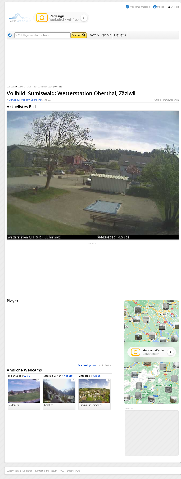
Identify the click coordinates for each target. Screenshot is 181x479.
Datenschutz (73, 470)
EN (172, 6)
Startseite (11, 86)
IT (175, 6)
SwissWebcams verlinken (20, 470)
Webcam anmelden (140, 6)
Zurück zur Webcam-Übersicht (25, 99)
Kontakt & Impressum (46, 470)
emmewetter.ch (170, 99)
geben (87, 365)
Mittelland (31, 86)
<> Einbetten (105, 365)
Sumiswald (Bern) (46, 86)
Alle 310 (68, 375)
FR (177, 6)
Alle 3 (27, 375)
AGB (62, 470)
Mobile (160, 6)
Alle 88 (96, 375)
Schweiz (21, 86)
